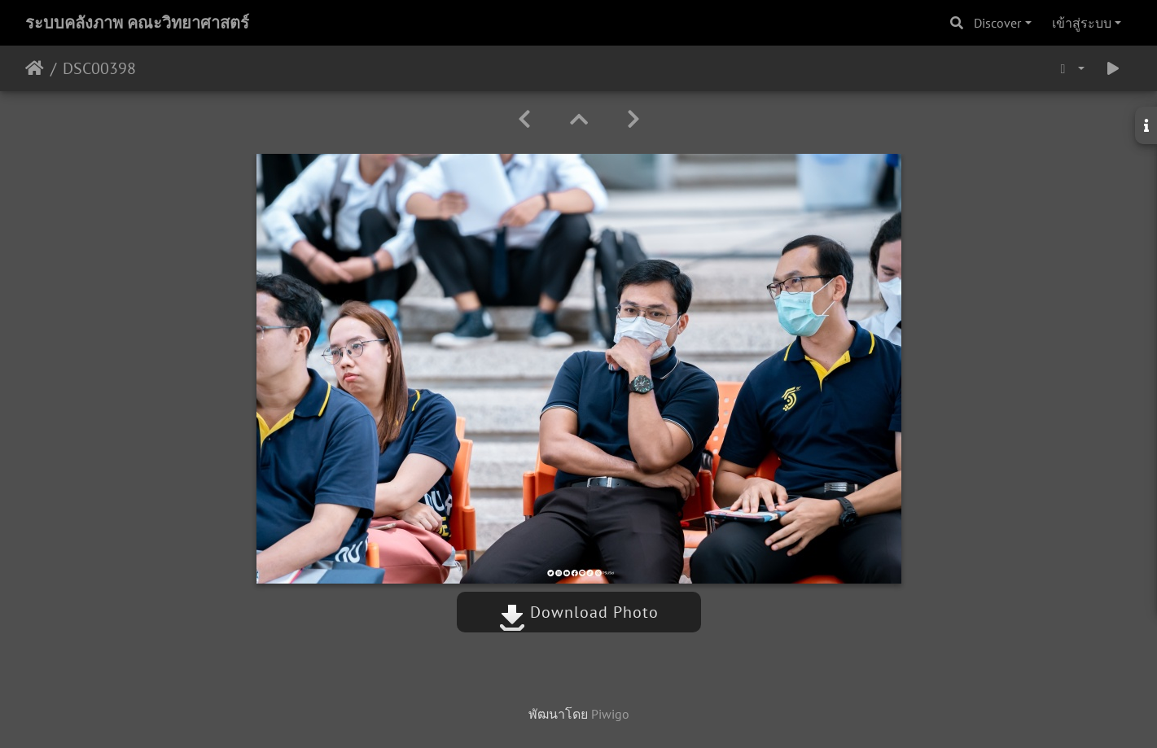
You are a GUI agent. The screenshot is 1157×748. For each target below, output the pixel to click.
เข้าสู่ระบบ (1081, 23)
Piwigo (610, 714)
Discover (997, 23)
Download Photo (579, 612)
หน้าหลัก (34, 68)
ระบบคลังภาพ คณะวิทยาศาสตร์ (137, 22)
